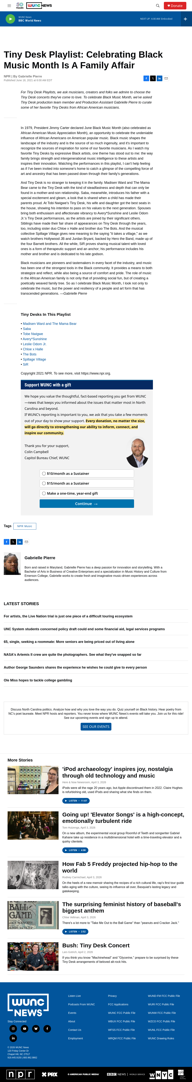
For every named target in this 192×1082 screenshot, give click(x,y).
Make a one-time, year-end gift (72, 493)
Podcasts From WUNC (81, 1004)
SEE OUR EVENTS (96, 726)
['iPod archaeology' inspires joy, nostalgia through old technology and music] (33, 780)
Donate (177, 6)
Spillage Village (34, 359)
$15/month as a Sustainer (68, 483)
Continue (87, 503)
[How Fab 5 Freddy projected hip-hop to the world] (33, 875)
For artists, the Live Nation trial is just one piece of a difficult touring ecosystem (68, 616)
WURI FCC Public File (161, 1004)
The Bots (29, 354)
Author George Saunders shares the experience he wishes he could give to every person (75, 667)
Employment (75, 1038)
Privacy (112, 996)
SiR (25, 364)
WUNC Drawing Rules (161, 1038)
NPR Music (24, 526)
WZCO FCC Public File (161, 1021)
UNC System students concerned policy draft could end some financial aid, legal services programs (84, 629)
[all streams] (186, 18)
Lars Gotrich (69, 952)
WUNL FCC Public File (161, 1030)
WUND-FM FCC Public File (164, 996)
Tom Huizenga (70, 827)
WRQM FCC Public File (122, 1038)
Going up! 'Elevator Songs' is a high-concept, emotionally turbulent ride (123, 817)
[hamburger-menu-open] (9, 5)
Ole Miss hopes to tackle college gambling (38, 680)
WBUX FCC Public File (121, 1021)
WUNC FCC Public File (121, 1013)
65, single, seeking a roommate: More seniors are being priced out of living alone (69, 642)
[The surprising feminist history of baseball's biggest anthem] (33, 915)
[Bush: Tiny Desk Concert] (33, 956)
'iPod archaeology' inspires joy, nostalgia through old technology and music (117, 772)
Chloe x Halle (33, 349)
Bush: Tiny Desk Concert (96, 945)
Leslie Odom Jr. (34, 344)
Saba (27, 329)
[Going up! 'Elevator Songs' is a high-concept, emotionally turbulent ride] (33, 825)
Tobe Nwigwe (33, 334)
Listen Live (74, 996)
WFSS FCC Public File (121, 1030)
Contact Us (74, 1030)
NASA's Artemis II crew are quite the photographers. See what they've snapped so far (72, 654)
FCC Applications (118, 1004)
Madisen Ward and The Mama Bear (49, 324)
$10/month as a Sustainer (68, 473)
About (71, 1021)
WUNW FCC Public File (162, 1013)
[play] (10, 19)
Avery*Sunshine (35, 339)
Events (72, 1013)
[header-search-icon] (157, 5)
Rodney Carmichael (74, 877)
